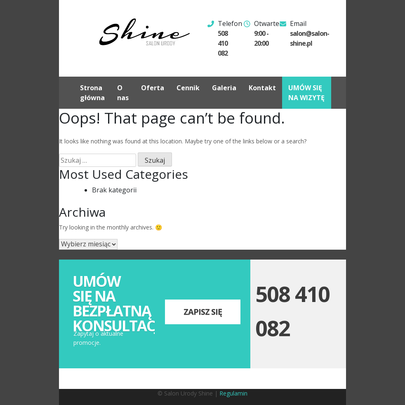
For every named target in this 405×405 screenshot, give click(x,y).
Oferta (152, 87)
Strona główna (92, 92)
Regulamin (233, 393)
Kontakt (262, 87)
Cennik (188, 87)
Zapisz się (203, 311)
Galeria (224, 87)
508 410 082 (223, 43)
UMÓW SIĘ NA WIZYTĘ (306, 92)
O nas (123, 92)
